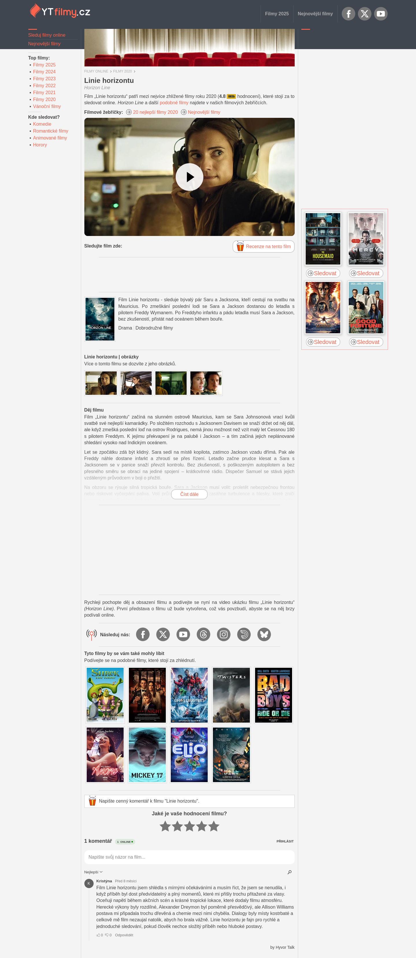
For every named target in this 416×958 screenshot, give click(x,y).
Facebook (349, 14)
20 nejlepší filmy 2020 (155, 112)
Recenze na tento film (268, 246)
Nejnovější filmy (315, 13)
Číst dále (189, 494)
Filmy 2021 (44, 92)
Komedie (42, 124)
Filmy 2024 (44, 71)
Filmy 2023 (44, 78)
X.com (365, 14)
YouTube (381, 14)
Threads (204, 635)
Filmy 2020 (44, 99)
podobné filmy (174, 102)
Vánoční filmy (47, 106)
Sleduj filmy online (47, 35)
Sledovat (325, 273)
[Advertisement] (344, 120)
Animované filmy (50, 137)
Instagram (224, 635)
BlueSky (264, 635)
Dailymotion (244, 635)
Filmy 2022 (44, 85)
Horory (40, 144)
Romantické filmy (50, 131)
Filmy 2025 (277, 13)
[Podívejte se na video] (189, 177)
